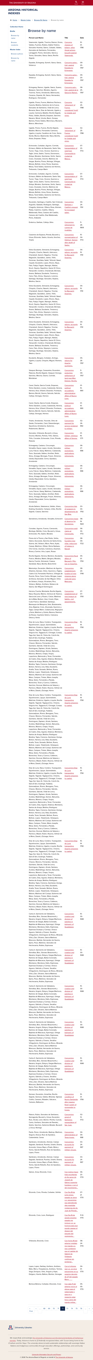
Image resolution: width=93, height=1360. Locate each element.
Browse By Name (40, 20)
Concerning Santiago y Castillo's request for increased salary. (71, 207)
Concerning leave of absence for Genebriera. (71, 521)
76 (81, 1308)
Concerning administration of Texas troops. (71, 1135)
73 (67, 1308)
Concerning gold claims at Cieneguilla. (71, 531)
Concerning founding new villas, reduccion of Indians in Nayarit (71, 543)
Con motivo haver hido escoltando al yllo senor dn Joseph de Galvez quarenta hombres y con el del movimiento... (71, 1180)
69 (49, 1308)
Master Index (26, 20)
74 (72, 1308)
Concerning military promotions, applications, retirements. (69, 450)
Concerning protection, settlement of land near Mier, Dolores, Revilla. (71, 375)
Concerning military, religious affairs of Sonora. (71, 435)
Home (15, 20)
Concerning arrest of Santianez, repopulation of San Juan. (70, 1119)
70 (54, 1308)
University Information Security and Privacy (46, 1355)
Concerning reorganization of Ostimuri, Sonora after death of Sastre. (71, 240)
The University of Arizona (64, 1357)
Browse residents (14, 43)
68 (44, 1308)
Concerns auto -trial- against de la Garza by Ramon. (71, 90)
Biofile (12, 31)
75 (76, 1308)
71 (58, 1308)
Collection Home (16, 27)
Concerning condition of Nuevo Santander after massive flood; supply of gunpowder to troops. (71, 1102)
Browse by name (15, 36)
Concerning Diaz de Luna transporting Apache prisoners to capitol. (71, 627)
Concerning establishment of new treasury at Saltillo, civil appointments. (71, 596)
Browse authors (17, 54)
